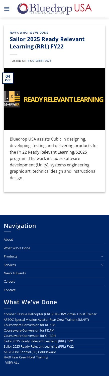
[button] (7, 9)
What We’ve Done (17, 248)
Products (10, 256)
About (8, 239)
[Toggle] (102, 256)
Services (10, 265)
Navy (14, 32)
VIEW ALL (12, 362)
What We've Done (34, 32)
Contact (10, 290)
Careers (9, 281)
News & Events (15, 273)
